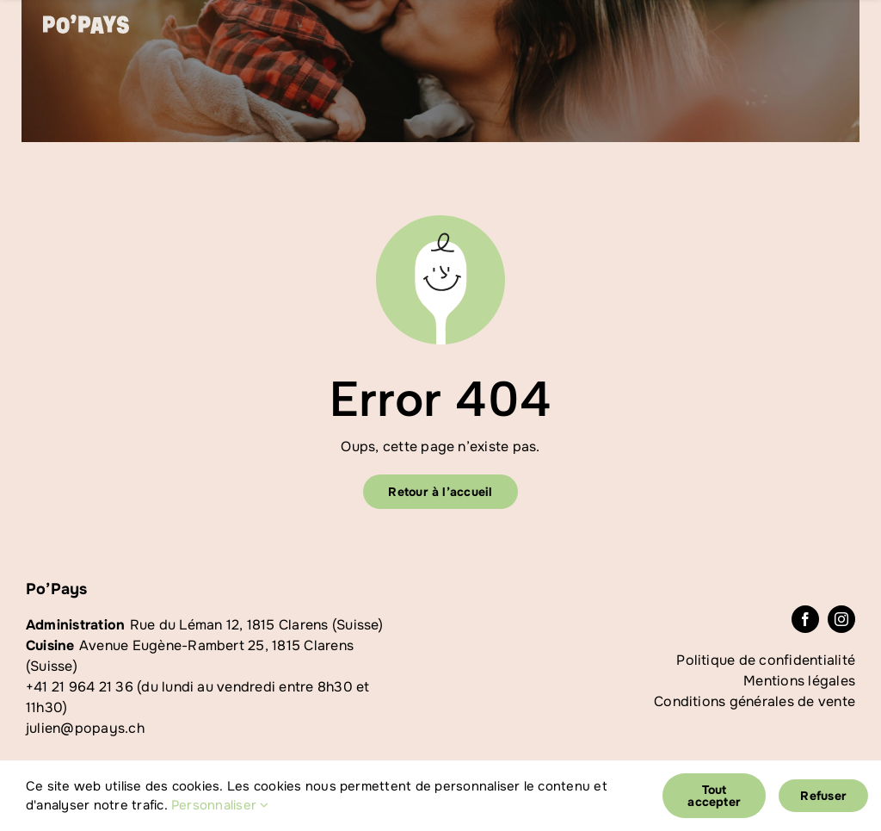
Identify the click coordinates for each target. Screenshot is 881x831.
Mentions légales (799, 681)
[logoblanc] (86, 21)
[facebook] (805, 619)
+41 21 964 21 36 (79, 687)
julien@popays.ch (85, 728)
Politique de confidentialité (765, 660)
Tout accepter (714, 795)
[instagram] (841, 619)
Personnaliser (220, 805)
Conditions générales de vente (754, 701)
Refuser (823, 795)
